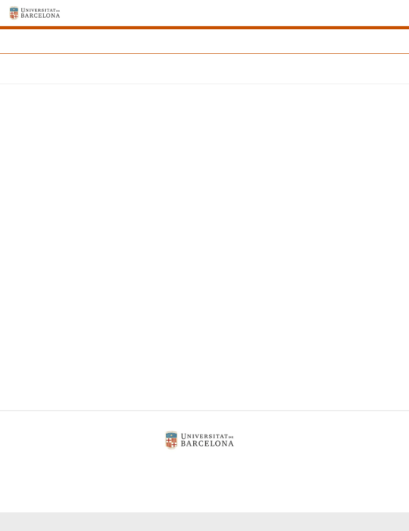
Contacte (264, 467)
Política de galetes (200, 467)
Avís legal (134, 467)
